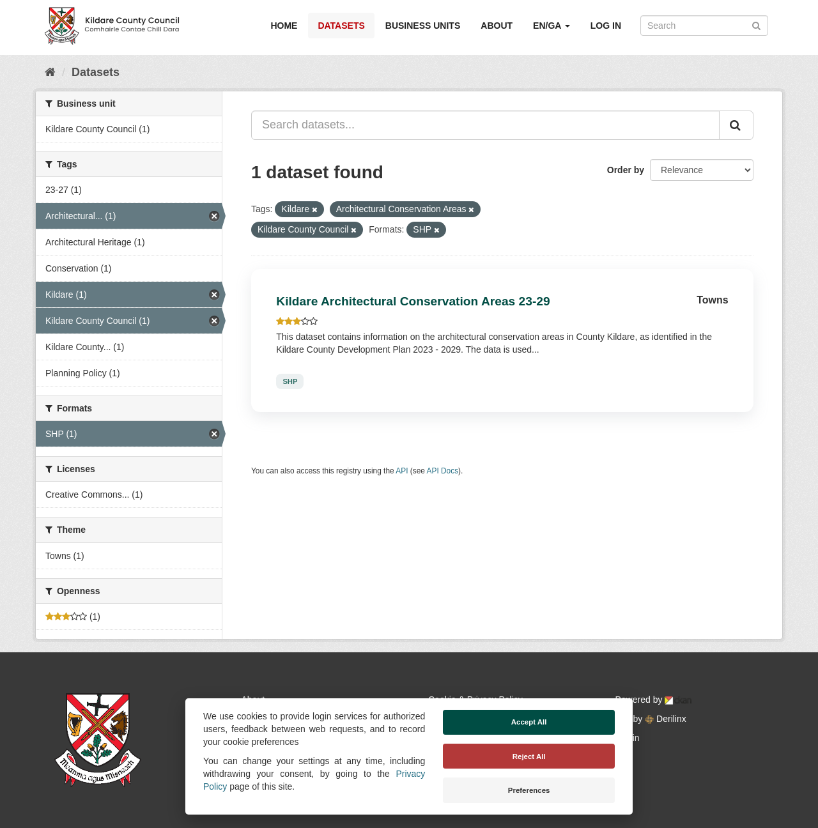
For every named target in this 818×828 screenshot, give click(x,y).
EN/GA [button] (551, 25)
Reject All (529, 756)
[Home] (50, 72)
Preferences (529, 790)
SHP (289, 381)
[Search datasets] (704, 25)
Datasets (341, 25)
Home (283, 25)
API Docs (443, 470)
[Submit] (756, 24)
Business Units (422, 25)
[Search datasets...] (485, 125)
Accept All (529, 722)
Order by (625, 170)
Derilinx (665, 719)
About (497, 25)
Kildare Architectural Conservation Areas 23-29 (413, 301)
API (402, 470)
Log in (605, 25)
